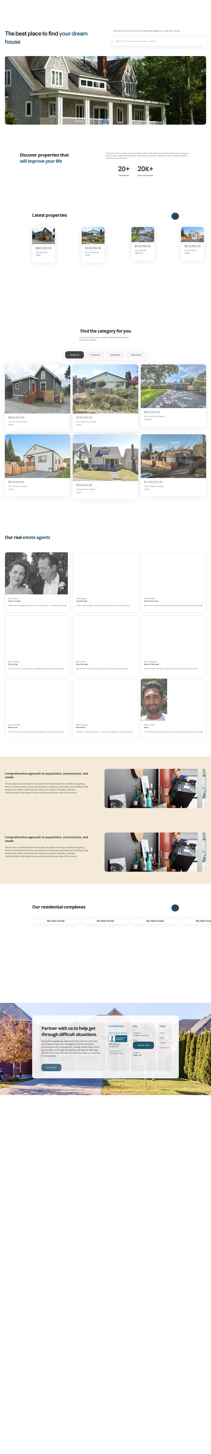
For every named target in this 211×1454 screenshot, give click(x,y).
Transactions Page (116, 1057)
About (162, 1041)
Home (162, 1036)
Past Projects (165, 1051)
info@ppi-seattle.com (141, 1039)
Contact (162, 1046)
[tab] (74, 364)
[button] (175, 220)
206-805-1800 (143, 1048)
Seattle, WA (137, 1059)
